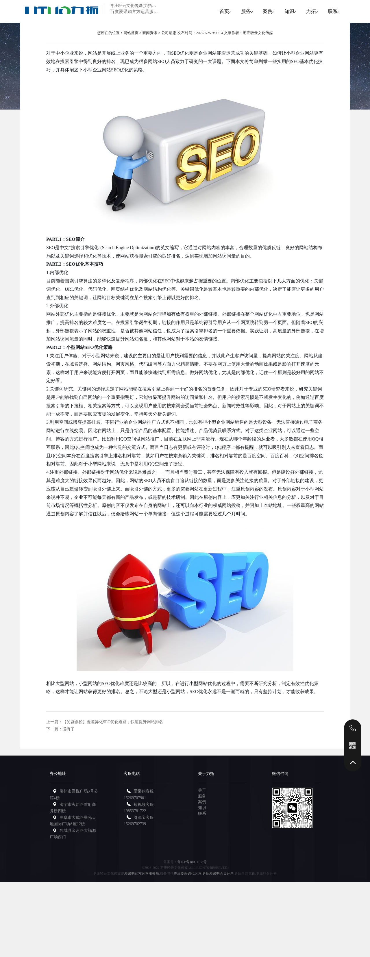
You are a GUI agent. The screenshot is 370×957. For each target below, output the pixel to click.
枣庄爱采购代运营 (187, 873)
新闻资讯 (149, 33)
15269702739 (135, 824)
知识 (275, 11)
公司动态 (168, 33)
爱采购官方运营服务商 (141, 873)
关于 (202, 790)
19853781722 (135, 811)
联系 (329, 11)
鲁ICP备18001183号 (192, 862)
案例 (248, 11)
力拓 (302, 11)
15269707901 (135, 798)
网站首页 (130, 33)
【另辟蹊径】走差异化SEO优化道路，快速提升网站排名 (112, 722)
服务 (221, 11)
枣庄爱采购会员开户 (218, 873)
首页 (194, 11)
